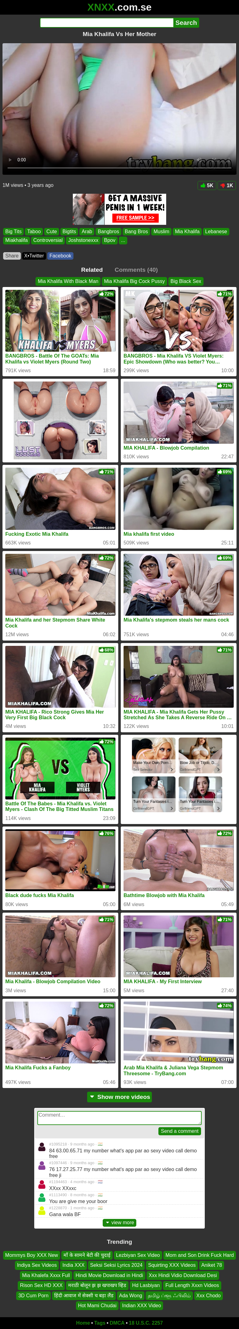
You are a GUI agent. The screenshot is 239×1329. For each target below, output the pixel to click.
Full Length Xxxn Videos (192, 1285)
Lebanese (216, 231)
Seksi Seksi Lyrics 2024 (116, 1265)
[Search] (106, 23)
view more (119, 1222)
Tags (99, 1323)
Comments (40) (136, 269)
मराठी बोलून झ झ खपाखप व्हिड (97, 1285)
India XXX (73, 1265)
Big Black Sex (186, 281)
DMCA (117, 1323)
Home (83, 1323)
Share (12, 255)
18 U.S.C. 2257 (146, 1323)
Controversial (48, 240)
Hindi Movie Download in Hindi (109, 1275)
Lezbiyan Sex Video (138, 1255)
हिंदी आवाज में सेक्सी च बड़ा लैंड (84, 1295)
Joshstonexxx (83, 240)
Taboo (34, 231)
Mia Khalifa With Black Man (68, 281)
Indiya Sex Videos (37, 1265)
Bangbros (108, 231)
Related (92, 269)
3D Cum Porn (33, 1295)
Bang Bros (136, 231)
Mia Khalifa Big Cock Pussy (134, 281)
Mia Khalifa (187, 231)
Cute (51, 231)
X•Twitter (34, 255)
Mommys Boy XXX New (31, 1255)
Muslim (161, 231)
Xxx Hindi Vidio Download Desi (183, 1275)
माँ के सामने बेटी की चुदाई (86, 1255)
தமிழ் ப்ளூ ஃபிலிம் (169, 1295)
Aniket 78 (211, 1265)
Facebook (60, 255)
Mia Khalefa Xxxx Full (46, 1275)
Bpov (109, 240)
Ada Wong (130, 1295)
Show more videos (119, 1097)
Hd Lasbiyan (146, 1285)
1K (226, 185)
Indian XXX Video (141, 1305)
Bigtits (69, 231)
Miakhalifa (16, 240)
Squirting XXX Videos (172, 1265)
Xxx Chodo (208, 1295)
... (123, 240)
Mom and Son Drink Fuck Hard (200, 1255)
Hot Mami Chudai (97, 1305)
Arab (87, 231)
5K (206, 185)
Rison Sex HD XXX (41, 1285)
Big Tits (13, 231)
